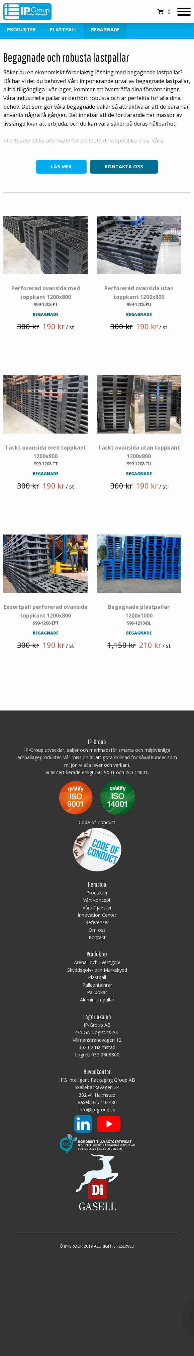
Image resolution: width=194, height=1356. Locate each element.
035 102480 (104, 1102)
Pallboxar (97, 992)
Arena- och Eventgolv (97, 963)
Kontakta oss (124, 166)
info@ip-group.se (97, 1110)
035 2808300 (105, 1055)
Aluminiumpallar (97, 1000)
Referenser (97, 923)
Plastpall (63, 29)
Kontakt (97, 937)
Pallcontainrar (97, 985)
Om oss (97, 930)
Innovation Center (97, 915)
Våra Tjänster (97, 908)
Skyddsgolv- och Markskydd (97, 970)
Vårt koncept (97, 900)
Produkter (21, 29)
